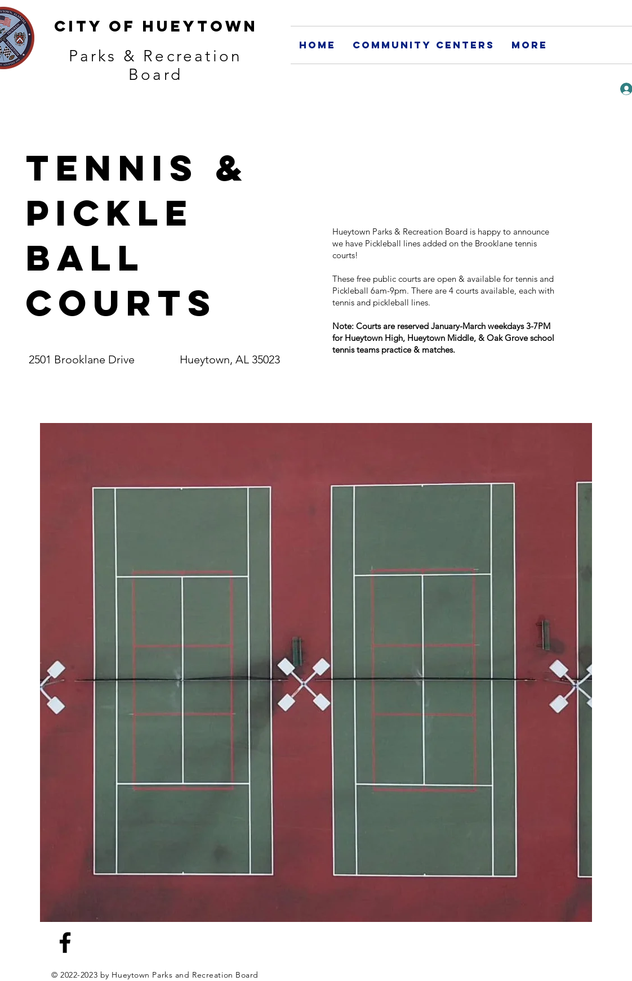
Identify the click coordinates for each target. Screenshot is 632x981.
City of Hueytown (156, 25)
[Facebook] (65, 942)
